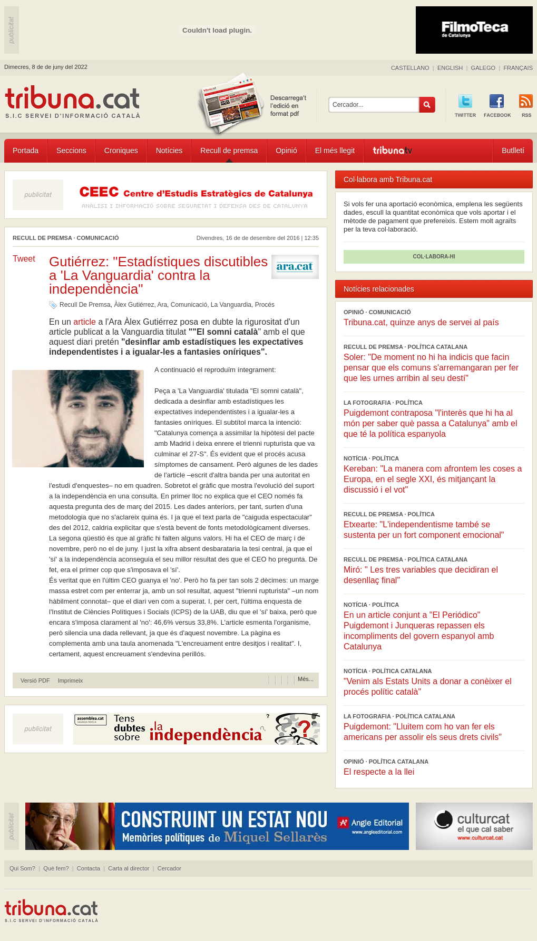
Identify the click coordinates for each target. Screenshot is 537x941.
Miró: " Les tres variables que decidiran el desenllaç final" (421, 575)
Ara (162, 304)
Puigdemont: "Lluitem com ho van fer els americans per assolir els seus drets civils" (423, 732)
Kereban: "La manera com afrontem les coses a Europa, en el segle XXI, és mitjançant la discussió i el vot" (433, 479)
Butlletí (513, 150)
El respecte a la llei (379, 771)
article (84, 321)
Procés (265, 304)
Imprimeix (70, 681)
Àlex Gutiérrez (134, 304)
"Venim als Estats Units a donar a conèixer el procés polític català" (428, 686)
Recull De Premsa (85, 304)
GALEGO (483, 68)
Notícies (169, 150)
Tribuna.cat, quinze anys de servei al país (421, 322)
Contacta (88, 868)
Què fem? (56, 868)
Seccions (71, 150)
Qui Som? (22, 868)
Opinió (286, 150)
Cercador (169, 868)
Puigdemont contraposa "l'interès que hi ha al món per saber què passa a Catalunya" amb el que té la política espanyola (430, 423)
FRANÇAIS (518, 68)
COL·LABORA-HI (434, 256)
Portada (25, 150)
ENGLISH (450, 68)
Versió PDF (35, 681)
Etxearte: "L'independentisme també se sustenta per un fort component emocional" (424, 529)
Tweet (24, 258)
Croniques (121, 150)
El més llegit (335, 150)
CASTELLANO (410, 68)
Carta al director (128, 868)
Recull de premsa (229, 150)
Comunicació (189, 304)
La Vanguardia (231, 304)
